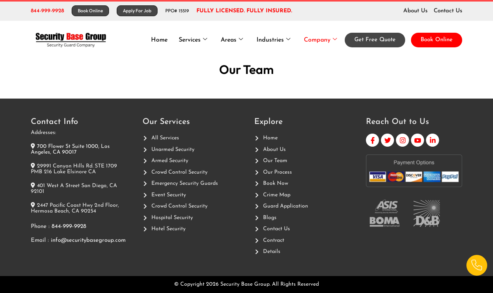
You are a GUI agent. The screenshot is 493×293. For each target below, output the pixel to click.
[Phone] (476, 265)
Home (157, 40)
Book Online (437, 40)
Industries (273, 40)
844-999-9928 (47, 11)
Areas (231, 40)
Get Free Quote (375, 40)
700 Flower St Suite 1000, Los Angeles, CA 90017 (70, 149)
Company (320, 40)
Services (191, 40)
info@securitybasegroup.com (88, 240)
